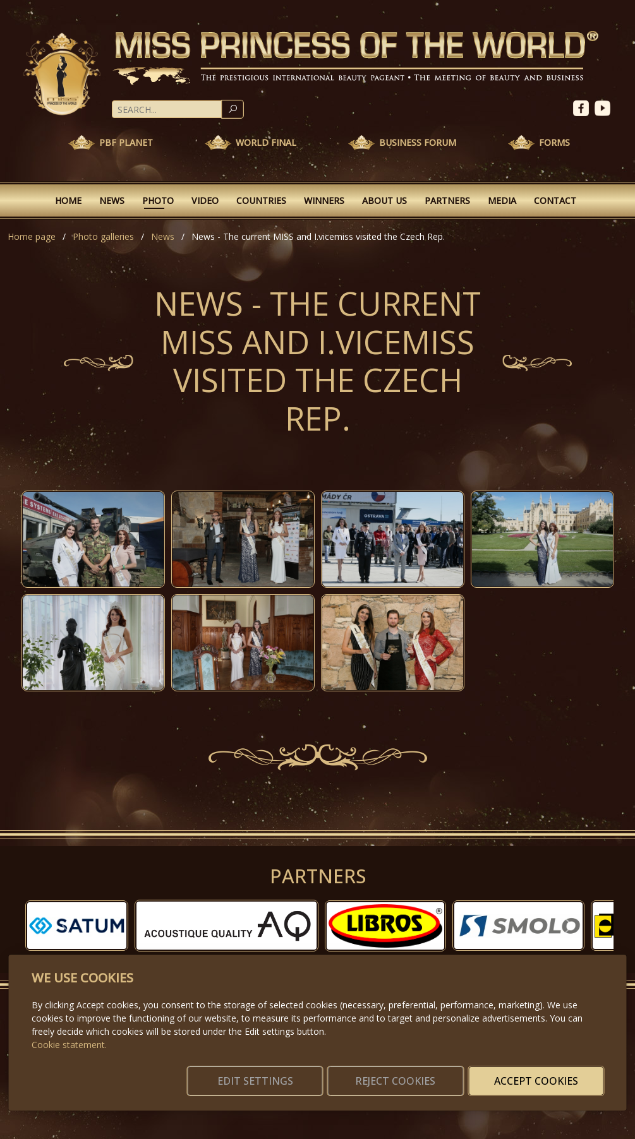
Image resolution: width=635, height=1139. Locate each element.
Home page (32, 236)
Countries (261, 200)
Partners (447, 200)
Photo (158, 200)
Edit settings (290, 1073)
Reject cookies (416, 1073)
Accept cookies (543, 1073)
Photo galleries (103, 236)
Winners (324, 200)
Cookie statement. (69, 1029)
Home (68, 200)
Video (205, 200)
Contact (555, 200)
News (111, 200)
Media (502, 200)
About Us (384, 200)
